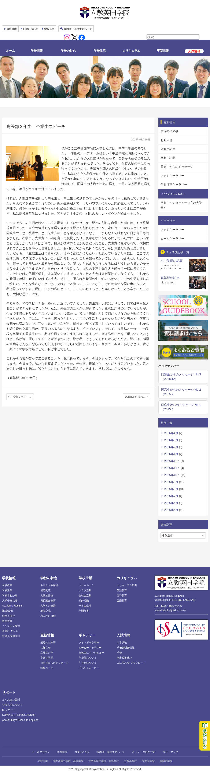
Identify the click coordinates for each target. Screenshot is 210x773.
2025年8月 (171, 489)
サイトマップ (170, 752)
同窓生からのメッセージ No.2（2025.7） (181, 392)
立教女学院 (148, 761)
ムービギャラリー (172, 238)
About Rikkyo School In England (20, 720)
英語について (89, 657)
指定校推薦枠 (124, 657)
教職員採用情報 (11, 636)
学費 (119, 652)
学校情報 (37, 50)
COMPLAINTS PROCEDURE (19, 714)
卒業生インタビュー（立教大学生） (181, 205)
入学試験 (122, 642)
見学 (49, 29)
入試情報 (123, 635)
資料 (12, 29)
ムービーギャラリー (90, 647)
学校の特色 (68, 50)
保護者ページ (78, 29)
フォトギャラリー (172, 175)
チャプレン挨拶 (11, 626)
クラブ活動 (85, 590)
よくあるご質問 (11, 699)
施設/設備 (7, 610)
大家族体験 (46, 595)
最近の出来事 (169, 131)
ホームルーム (86, 585)
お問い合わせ (30, 29)
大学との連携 (48, 605)
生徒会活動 (85, 595)
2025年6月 (171, 503)
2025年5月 (171, 510)
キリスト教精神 (49, 585)
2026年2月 (171, 447)
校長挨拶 (7, 620)
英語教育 (122, 590)
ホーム (10, 50)
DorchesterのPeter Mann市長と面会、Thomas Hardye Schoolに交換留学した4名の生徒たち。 (137, 396)
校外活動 (84, 600)
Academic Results (12, 605)
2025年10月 (172, 475)
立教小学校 (130, 761)
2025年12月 (172, 461)
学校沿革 (7, 590)
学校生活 (100, 50)
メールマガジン (41, 752)
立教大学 (43, 761)
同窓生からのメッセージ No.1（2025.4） (181, 407)
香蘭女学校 (166, 761)
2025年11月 (172, 468)
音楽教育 (122, 600)
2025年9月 (171, 482)
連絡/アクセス (10, 631)
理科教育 (122, 595)
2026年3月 (171, 440)
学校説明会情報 (126, 647)
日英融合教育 (48, 600)
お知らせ (166, 140)
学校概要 (7, 585)
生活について (89, 662)
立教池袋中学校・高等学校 (68, 761)
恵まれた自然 (48, 615)
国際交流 (45, 590)
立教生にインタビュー (91, 652)
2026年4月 (171, 433)
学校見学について (12, 704)
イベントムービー (89, 667)
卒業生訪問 (168, 158)
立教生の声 (168, 149)
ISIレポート (8, 709)
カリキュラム (131, 50)
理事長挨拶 (8, 615)
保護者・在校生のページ (111, 752)
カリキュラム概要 (127, 585)
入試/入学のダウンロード (131, 662)
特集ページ (46, 667)
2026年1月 (171, 454)
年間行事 (84, 610)
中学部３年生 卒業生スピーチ (22, 396)
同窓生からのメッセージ (177, 166)
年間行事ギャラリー (174, 184)
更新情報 (163, 50)
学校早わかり (9, 595)
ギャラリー (87, 635)
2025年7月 (171, 496)
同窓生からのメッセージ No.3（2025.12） (181, 376)
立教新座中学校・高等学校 (103, 761)
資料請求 (62, 752)
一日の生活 (85, 605)
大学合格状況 (9, 600)
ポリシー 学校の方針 (143, 752)
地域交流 (45, 610)
